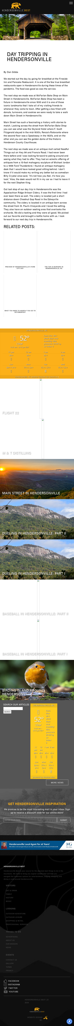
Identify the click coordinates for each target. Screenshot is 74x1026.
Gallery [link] (10, 963)
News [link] (8, 947)
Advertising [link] (12, 936)
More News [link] (57, 782)
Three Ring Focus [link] (46, 1017)
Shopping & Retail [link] (14, 920)
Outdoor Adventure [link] (16, 913)
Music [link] (9, 901)
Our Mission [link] (12, 944)
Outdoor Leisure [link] (14, 917)
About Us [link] (10, 940)
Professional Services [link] (17, 924)
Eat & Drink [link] (11, 890)
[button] (63, 820)
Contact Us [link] (11, 959)
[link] (13, 981)
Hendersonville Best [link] (16, 7)
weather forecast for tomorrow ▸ (37, 377)
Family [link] (9, 894)
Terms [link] (9, 967)
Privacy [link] (9, 970)
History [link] (9, 897)
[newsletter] (30, 820)
